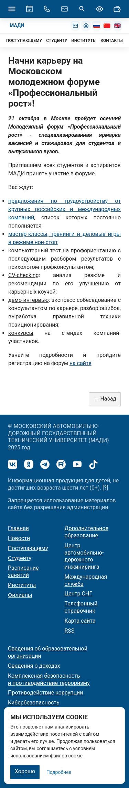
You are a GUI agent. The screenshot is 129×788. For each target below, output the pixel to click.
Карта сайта (80, 620)
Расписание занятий (23, 571)
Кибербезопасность (34, 702)
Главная (18, 528)
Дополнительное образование (86, 532)
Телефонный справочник (81, 607)
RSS (70, 630)
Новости (19, 538)
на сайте (80, 363)
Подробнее (58, 772)
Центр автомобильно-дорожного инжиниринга (84, 556)
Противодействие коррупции (45, 692)
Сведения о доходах (34, 666)
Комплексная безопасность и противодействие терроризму (49, 679)
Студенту (19, 558)
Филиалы (20, 595)
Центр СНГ (79, 593)
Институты (22, 585)
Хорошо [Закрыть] (25, 771)
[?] (105, 487)
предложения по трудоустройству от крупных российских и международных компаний (64, 209)
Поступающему (28, 548)
